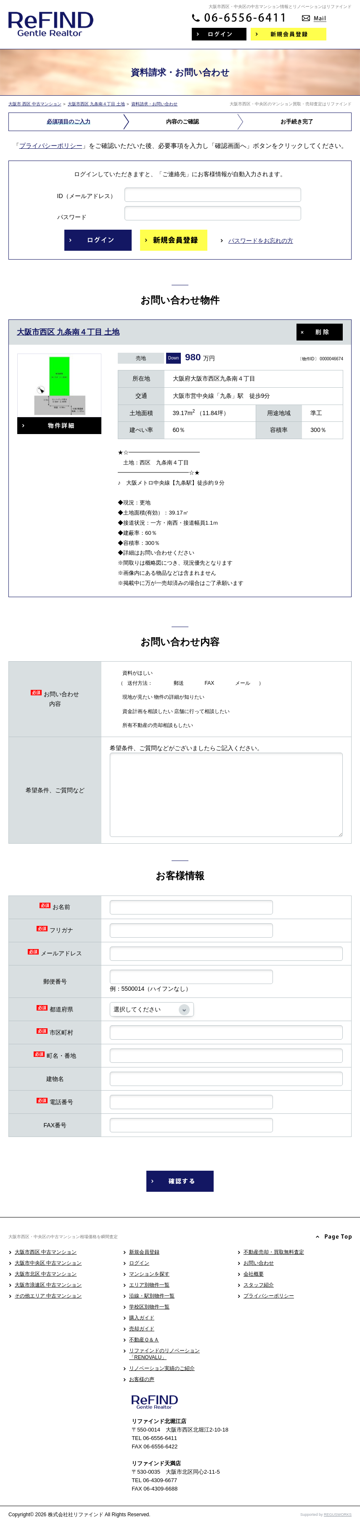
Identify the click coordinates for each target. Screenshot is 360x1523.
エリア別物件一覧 (149, 1285)
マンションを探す (149, 1274)
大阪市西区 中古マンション (46, 1252)
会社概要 (254, 1274)
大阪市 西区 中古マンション (34, 104)
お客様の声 (141, 1379)
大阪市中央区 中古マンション (48, 1263)
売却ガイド (141, 1329)
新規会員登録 (144, 1252)
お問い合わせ (259, 1263)
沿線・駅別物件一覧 (152, 1296)
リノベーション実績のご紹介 (162, 1368)
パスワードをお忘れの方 (260, 240)
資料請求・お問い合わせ (154, 104)
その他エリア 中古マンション (48, 1296)
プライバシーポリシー (50, 145)
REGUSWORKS (338, 1514)
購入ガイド (141, 1318)
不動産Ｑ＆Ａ (144, 1340)
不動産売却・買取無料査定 (274, 1252)
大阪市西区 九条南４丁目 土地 (96, 104)
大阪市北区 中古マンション (46, 1274)
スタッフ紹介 (259, 1285)
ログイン (139, 1263)
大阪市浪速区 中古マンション (48, 1285)
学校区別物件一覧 (149, 1307)
